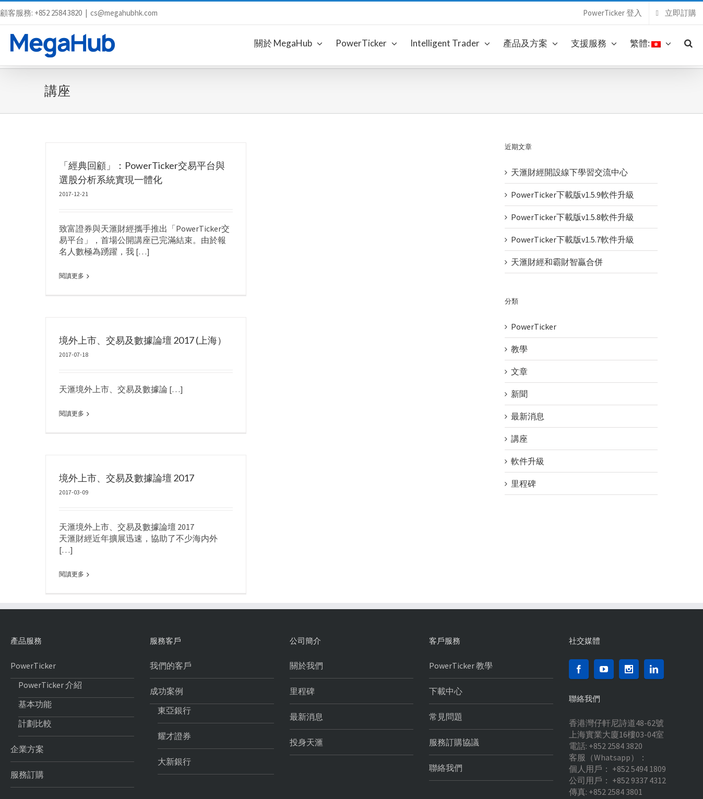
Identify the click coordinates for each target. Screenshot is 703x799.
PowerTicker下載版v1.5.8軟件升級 (572, 217)
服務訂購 (27, 713)
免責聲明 (22, 784)
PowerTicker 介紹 (50, 624)
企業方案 (27, 688)
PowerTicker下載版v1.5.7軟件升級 (572, 239)
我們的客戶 (171, 604)
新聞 (519, 394)
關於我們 (306, 604)
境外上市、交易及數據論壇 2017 (160, 452)
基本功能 (35, 643)
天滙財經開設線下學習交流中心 (569, 172)
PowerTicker (533, 326)
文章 (519, 371)
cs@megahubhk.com (124, 13)
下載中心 (445, 630)
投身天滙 (306, 681)
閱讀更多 (71, 276)
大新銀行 (174, 700)
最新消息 (527, 416)
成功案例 (166, 630)
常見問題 (445, 655)
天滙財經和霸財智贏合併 (557, 262)
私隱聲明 (51, 784)
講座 (519, 438)
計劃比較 (35, 662)
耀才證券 (174, 675)
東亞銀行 (174, 649)
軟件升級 (527, 461)
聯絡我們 (445, 706)
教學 (519, 349)
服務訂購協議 (454, 681)
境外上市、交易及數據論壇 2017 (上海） (176, 312)
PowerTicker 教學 (461, 604)
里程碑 (523, 483)
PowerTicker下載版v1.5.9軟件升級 (572, 194)
